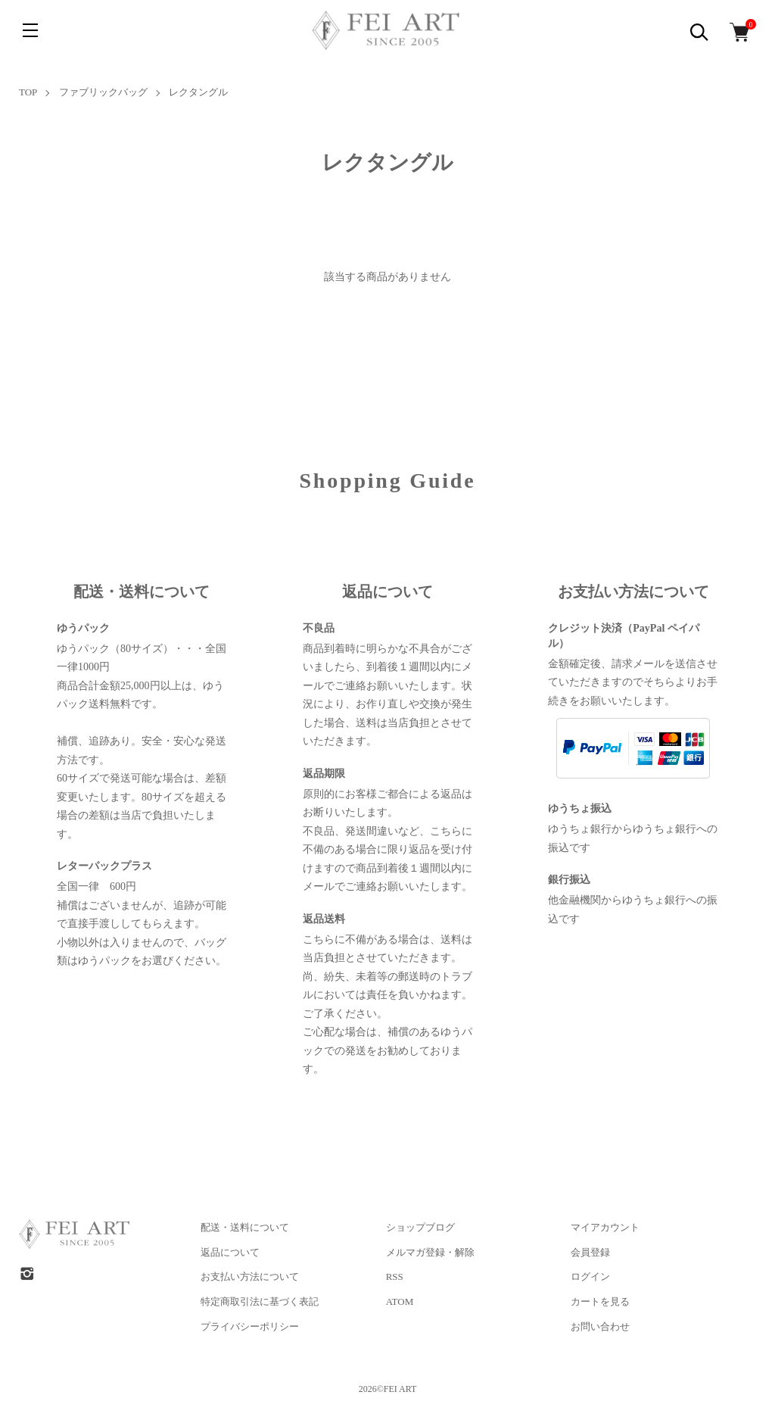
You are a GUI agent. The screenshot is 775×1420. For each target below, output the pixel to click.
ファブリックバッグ (103, 92)
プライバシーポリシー (250, 1326)
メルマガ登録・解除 (430, 1252)
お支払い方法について (250, 1276)
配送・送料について (245, 1227)
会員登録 (590, 1252)
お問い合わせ (600, 1326)
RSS (394, 1276)
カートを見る (600, 1301)
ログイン (590, 1276)
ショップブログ (420, 1227)
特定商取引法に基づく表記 (260, 1301)
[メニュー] (30, 30)
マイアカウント (605, 1227)
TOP (28, 92)
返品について (230, 1252)
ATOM (400, 1301)
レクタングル (198, 92)
